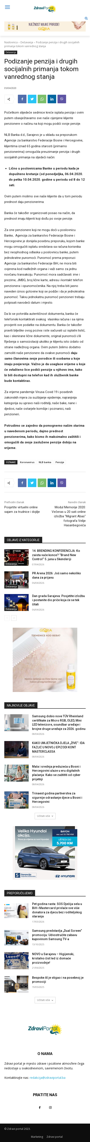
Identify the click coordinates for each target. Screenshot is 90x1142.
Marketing (37, 1137)
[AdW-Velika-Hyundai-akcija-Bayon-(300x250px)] (45, 853)
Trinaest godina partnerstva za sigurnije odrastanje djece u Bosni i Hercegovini (57, 797)
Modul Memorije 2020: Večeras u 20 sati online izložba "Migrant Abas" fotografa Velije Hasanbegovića (69, 516)
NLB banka (45, 462)
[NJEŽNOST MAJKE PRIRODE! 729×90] (45, 23)
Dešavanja (26, 42)
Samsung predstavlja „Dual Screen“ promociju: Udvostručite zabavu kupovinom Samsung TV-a (57, 935)
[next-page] (14, 618)
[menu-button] (7, 8)
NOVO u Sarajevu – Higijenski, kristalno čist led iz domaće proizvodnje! (53, 958)
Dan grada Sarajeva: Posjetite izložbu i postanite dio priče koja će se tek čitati (58, 600)
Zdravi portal (55, 1137)
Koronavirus (27, 462)
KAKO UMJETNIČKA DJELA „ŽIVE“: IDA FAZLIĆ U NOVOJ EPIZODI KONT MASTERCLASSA (58, 747)
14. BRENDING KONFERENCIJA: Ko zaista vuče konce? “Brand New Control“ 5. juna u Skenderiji (56, 555)
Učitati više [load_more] (45, 816)
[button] (86, 18)
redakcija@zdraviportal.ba (47, 1078)
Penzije (60, 462)
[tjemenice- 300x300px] (45, 660)
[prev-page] (7, 618)
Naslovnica (11, 42)
